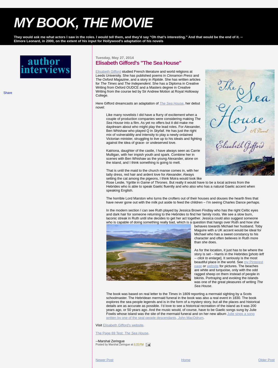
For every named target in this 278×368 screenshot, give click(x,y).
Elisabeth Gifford (108, 71)
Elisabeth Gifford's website (123, 325)
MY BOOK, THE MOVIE (83, 22)
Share (7, 93)
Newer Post (104, 360)
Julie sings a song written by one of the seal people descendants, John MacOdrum (180, 316)
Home (185, 360)
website (212, 266)
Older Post (266, 360)
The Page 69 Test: (122, 333)
